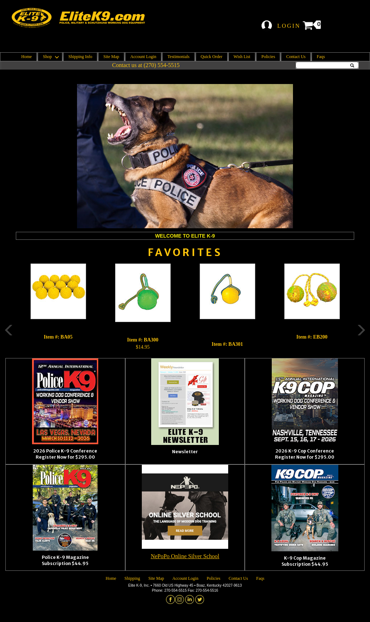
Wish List (242, 56)
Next (365, 307)
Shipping (132, 578)
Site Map (111, 56)
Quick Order (211, 56)
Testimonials (178, 56)
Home (26, 56)
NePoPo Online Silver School (185, 556)
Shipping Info (80, 56)
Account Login (143, 56)
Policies (268, 56)
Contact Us (296, 56)
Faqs (321, 56)
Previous (5, 307)
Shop (50, 56)
